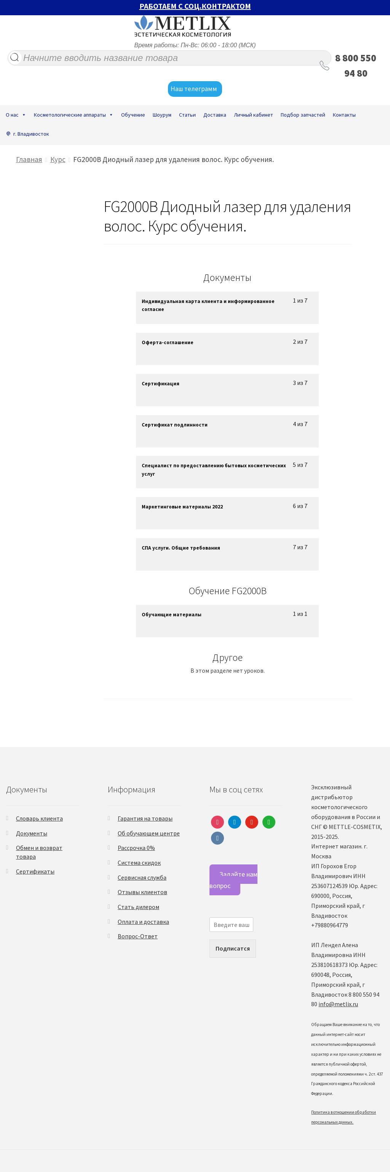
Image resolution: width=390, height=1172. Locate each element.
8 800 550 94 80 (355, 65)
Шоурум (162, 114)
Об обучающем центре (149, 833)
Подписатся (233, 948)
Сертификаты (35, 871)
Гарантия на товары (145, 818)
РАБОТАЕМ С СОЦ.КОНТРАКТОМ (195, 6)
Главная (29, 159)
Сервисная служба (142, 877)
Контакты (344, 114)
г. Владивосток (31, 133)
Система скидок (139, 862)
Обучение (133, 114)
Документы (31, 833)
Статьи (187, 114)
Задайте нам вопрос (233, 880)
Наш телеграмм (195, 89)
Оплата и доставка (143, 921)
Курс (58, 159)
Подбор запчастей (303, 114)
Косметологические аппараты (73, 114)
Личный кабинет (253, 114)
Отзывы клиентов (142, 892)
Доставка (214, 114)
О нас (16, 114)
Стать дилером (138, 907)
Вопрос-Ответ (138, 936)
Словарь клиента (39, 818)
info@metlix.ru (338, 1004)
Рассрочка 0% (136, 847)
